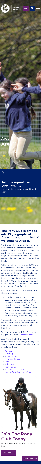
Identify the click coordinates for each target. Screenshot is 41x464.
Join (25, 9)
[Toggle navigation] (38, 8)
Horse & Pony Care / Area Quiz (18, 372)
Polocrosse (9, 364)
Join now (9, 452)
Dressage (9, 351)
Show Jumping (11, 356)
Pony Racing (10, 367)
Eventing (9, 354)
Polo (7, 362)
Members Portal (16, 8)
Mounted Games (12, 359)
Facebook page (26, 335)
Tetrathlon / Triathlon (14, 370)
